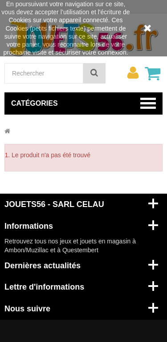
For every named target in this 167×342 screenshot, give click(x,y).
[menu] (133, 73)
